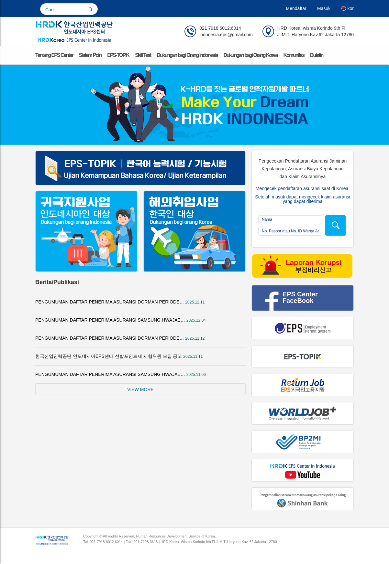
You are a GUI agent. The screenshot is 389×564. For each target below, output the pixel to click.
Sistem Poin (90, 55)
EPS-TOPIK (118, 55)
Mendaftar (296, 8)
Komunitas (293, 55)
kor (347, 8)
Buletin (316, 55)
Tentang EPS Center (54, 55)
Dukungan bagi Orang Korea (250, 55)
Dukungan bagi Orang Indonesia (187, 55)
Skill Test (143, 55)
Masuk (323, 8)
